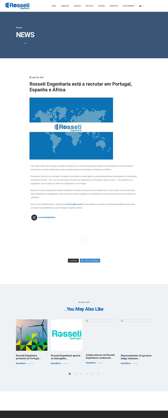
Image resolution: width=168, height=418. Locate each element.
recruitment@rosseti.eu (74, 204)
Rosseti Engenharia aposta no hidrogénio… (65, 357)
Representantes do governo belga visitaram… (136, 357)
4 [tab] (86, 373)
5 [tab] (92, 373)
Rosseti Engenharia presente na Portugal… (28, 357)
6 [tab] (98, 373)
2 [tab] (75, 373)
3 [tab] (81, 373)
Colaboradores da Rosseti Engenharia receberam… (100, 356)
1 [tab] (69, 373)
